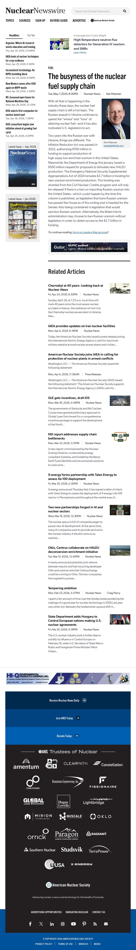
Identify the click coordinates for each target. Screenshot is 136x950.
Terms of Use (65, 943)
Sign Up (40, 20)
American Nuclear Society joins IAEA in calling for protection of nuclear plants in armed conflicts (83, 356)
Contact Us (98, 912)
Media (97, 943)
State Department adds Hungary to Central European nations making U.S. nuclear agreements (74, 620)
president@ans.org (114, 145)
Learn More (80, 52)
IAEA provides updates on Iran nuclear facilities (81, 326)
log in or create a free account (90, 232)
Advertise (79, 20)
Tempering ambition (62, 588)
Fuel (50, 67)
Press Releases (93, 374)
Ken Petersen (113, 93)
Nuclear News (92, 93)
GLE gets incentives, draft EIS (69, 398)
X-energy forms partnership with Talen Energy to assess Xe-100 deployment (82, 476)
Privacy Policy (43, 943)
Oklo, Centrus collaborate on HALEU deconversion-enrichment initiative (73, 549)
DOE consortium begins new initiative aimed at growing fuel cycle (21, 128)
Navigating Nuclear (77, 912)
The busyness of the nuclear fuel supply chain (87, 80)
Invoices (83, 943)
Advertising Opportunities (46, 912)
